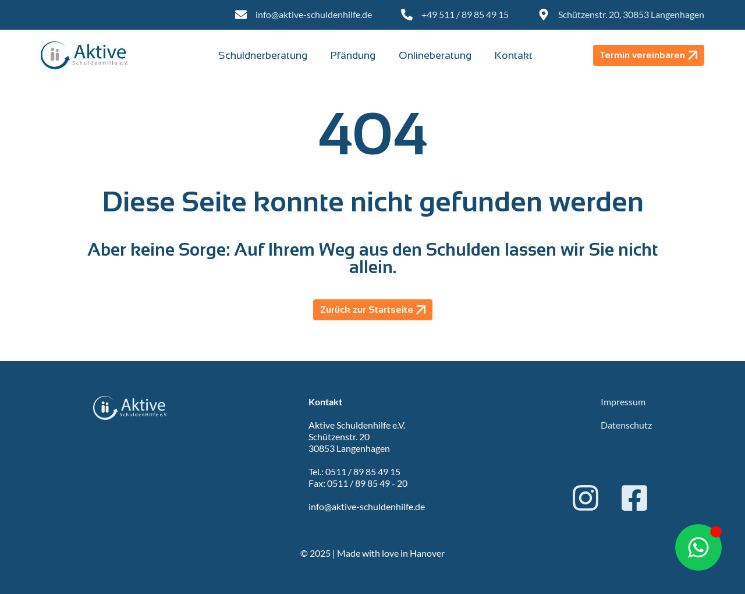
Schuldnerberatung (262, 55)
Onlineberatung (435, 55)
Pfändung (353, 55)
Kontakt (514, 55)
